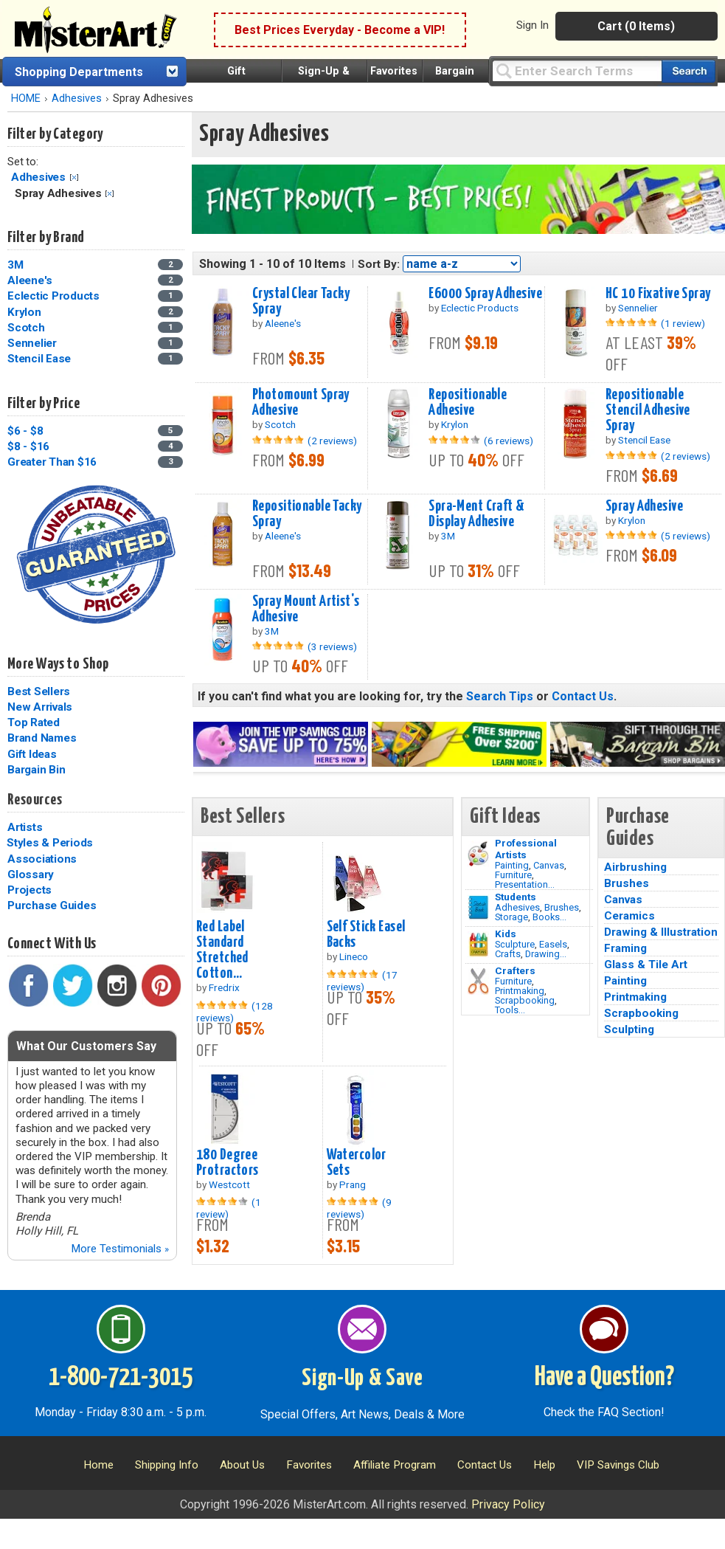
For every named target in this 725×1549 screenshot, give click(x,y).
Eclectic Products (53, 296)
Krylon (24, 312)
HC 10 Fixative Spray (658, 293)
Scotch (26, 327)
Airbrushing (635, 867)
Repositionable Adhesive (468, 402)
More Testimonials (120, 1248)
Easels (553, 944)
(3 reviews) (332, 646)
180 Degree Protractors (227, 1163)
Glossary (30, 874)
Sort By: (379, 264)
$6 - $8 (25, 431)
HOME (26, 98)
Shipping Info (166, 1465)
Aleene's (29, 280)
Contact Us (583, 696)
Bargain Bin (36, 769)
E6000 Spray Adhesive (485, 293)
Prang (352, 1184)
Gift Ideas (32, 754)
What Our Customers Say (86, 1046)
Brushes (561, 907)
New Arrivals (39, 707)
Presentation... (525, 884)
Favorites (393, 71)
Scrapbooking (525, 1000)
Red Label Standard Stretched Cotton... (222, 950)
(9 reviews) (359, 1208)
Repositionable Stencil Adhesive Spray (648, 410)
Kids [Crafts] (505, 933)
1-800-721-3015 (120, 1378)
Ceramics (629, 915)
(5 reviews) (685, 536)
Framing (625, 948)
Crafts (508, 953)
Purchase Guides (51, 905)
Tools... (510, 1009)
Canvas (548, 865)
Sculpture (515, 944)
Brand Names (41, 738)
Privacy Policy (508, 1504)
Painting (512, 865)
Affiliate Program (394, 1465)
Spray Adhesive (644, 506)
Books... (549, 916)
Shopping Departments (79, 72)
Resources (34, 800)
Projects (29, 890)
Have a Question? (604, 1378)
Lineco (353, 956)
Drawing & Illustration (661, 932)
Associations (42, 859)
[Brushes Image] (478, 907)
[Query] (577, 70)
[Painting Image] (478, 854)
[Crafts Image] (478, 944)
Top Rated (33, 722)
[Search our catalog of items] (688, 71)
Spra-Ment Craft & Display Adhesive (476, 514)
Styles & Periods (50, 842)
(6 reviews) (508, 440)
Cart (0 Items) (636, 26)
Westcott (229, 1184)
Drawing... (545, 953)
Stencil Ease (39, 358)
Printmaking (519, 990)
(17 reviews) (362, 981)
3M (15, 265)
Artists (24, 827)
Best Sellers (38, 691)
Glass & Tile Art (645, 964)
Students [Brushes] (515, 897)
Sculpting (629, 1029)
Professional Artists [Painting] (526, 848)
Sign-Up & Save (362, 1378)
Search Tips (499, 696)
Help (544, 1465)
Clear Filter (74, 177)
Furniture (513, 874)
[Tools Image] (478, 981)
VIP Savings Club (618, 1465)
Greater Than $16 (52, 462)
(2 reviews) (332, 440)
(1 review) (683, 323)
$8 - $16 (28, 446)
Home (98, 1465)
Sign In (532, 25)
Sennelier (32, 343)
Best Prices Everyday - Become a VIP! (340, 30)
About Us (242, 1465)
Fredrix (224, 987)
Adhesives (77, 98)
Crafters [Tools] (515, 970)
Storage (511, 916)
